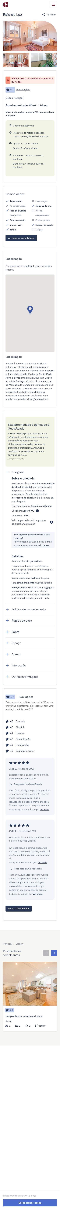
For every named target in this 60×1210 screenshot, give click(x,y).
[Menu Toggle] (53, 4)
